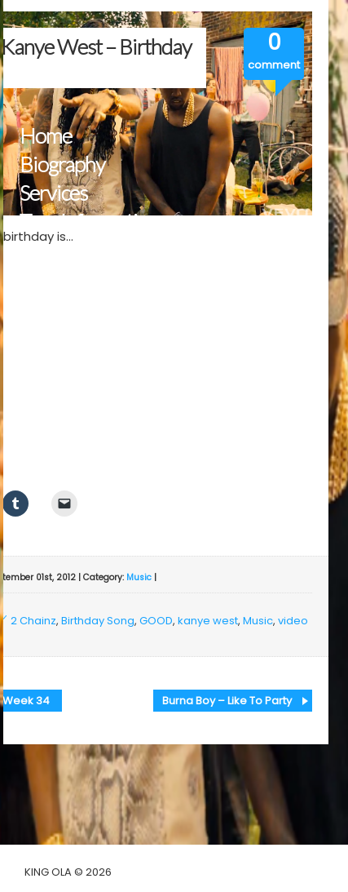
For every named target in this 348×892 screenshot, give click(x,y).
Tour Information (89, 222)
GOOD (156, 620)
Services (53, 193)
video (293, 620)
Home (46, 136)
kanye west (208, 620)
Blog (39, 279)
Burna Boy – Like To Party (227, 700)
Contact (53, 307)
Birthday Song (97, 620)
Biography (62, 164)
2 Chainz (33, 620)
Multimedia (68, 250)
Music (139, 577)
